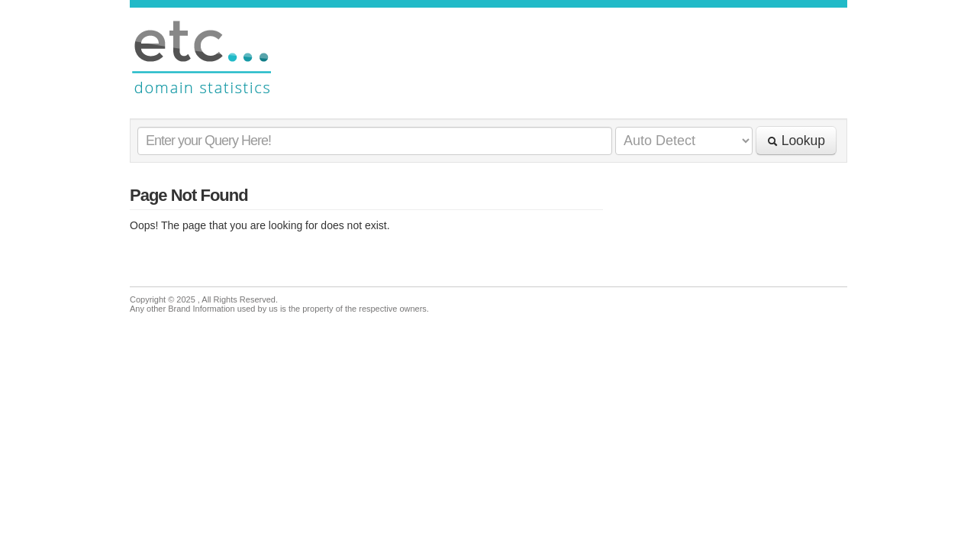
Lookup (796, 140)
